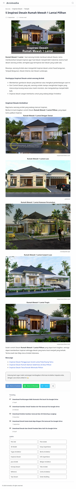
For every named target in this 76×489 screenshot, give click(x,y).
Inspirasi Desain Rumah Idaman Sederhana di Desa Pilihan (30, 365)
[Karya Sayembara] (52, 447)
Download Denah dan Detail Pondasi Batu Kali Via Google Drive (34, 429)
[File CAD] (23, 442)
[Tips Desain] (23, 477)
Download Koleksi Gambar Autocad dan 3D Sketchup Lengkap (34, 414)
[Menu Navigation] (4, 3)
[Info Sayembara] (52, 457)
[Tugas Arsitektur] (23, 452)
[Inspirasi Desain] (23, 457)
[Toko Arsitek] (52, 467)
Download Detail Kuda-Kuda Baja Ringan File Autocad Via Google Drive (37, 421)
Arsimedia (12, 3)
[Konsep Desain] (23, 467)
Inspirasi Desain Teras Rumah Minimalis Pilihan (26, 368)
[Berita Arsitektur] (52, 452)
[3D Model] (23, 447)
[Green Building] (52, 477)
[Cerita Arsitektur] (52, 472)
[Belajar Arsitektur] (52, 462)
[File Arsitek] (52, 442)
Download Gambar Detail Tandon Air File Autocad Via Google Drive (36, 407)
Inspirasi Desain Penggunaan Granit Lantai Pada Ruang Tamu (31, 362)
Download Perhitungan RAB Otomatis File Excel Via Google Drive (35, 400)
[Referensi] (23, 472)
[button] (14, 386)
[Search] (73, 3)
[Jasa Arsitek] (23, 462)
